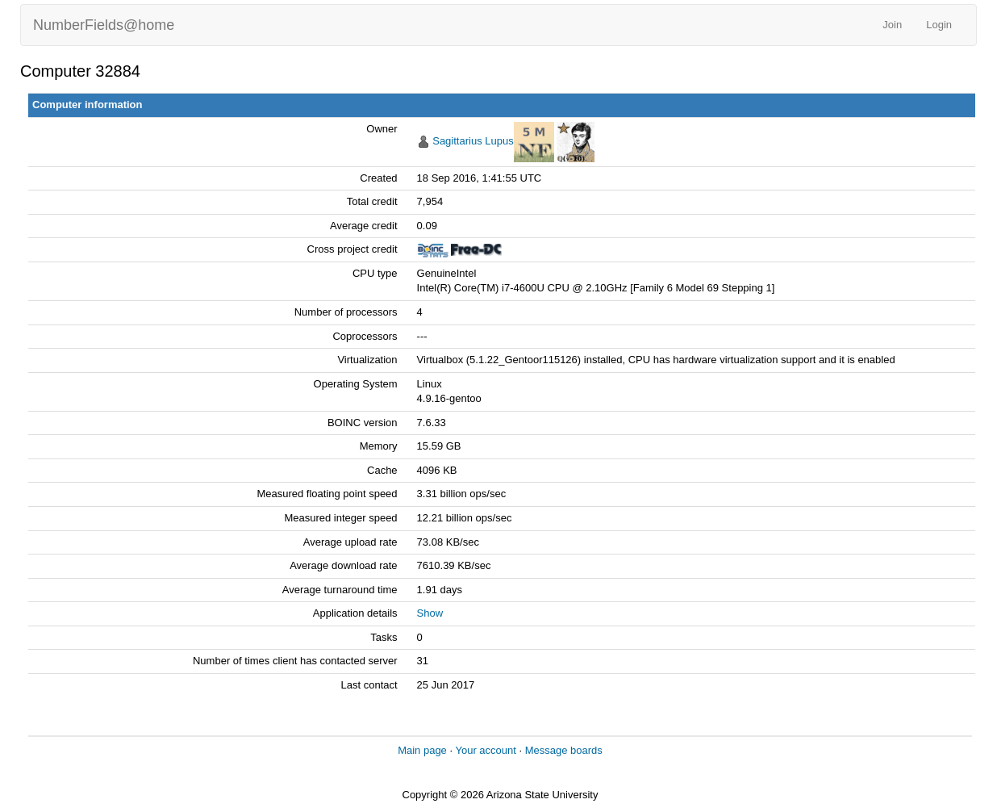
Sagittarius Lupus (472, 141)
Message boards (564, 750)
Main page (422, 750)
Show (430, 613)
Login (939, 25)
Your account (485, 750)
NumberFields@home (103, 25)
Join (892, 25)
